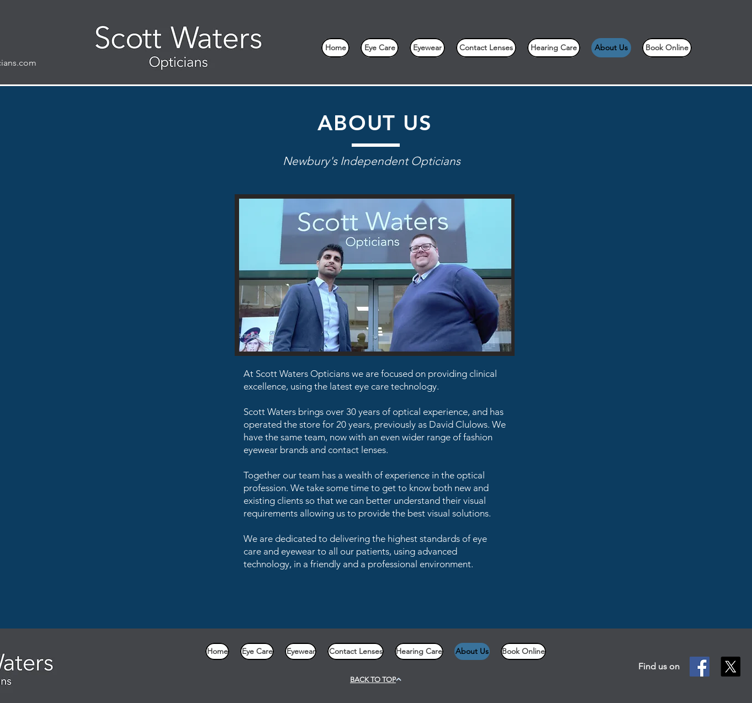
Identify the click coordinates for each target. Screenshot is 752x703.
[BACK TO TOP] (376, 680)
